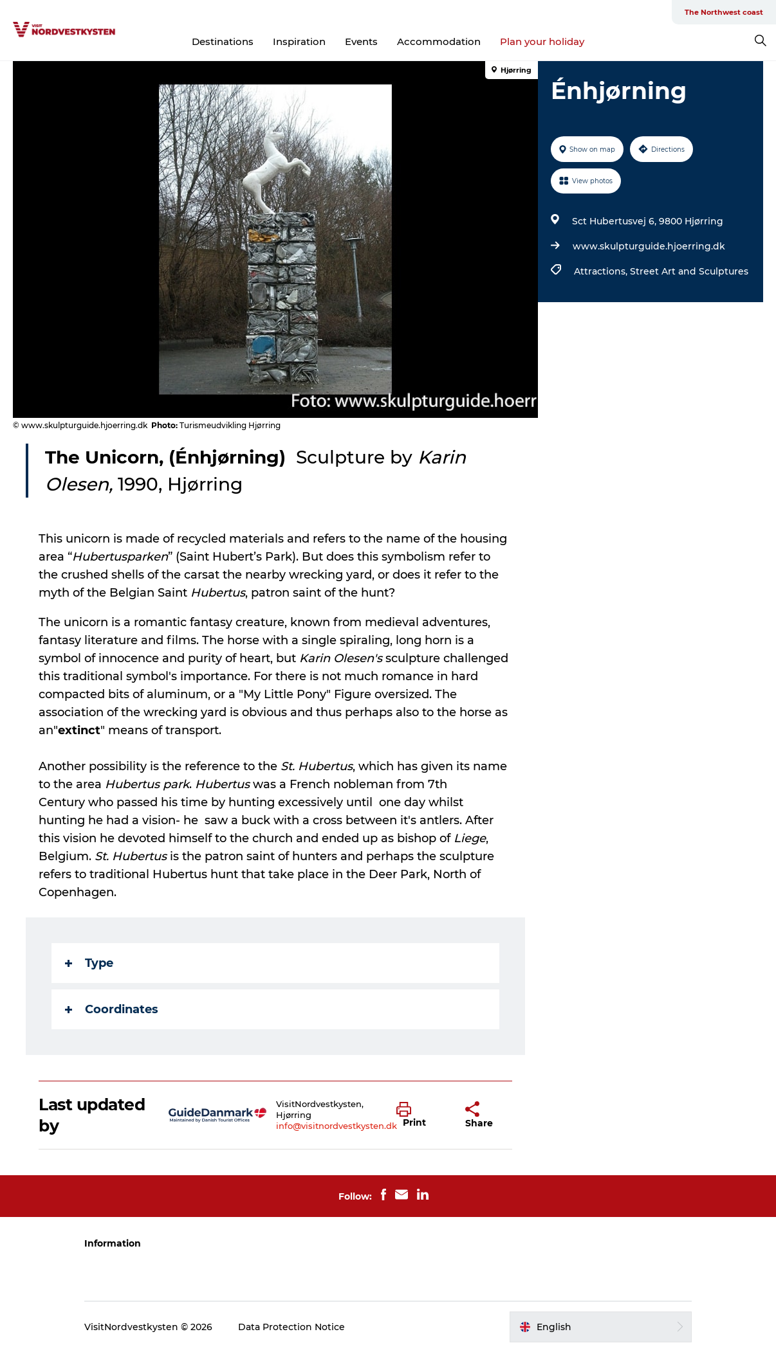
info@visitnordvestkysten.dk (336, 1126)
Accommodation (439, 41)
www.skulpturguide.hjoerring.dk (649, 246)
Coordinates (111, 1009)
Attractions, (602, 271)
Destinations (223, 41)
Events (361, 41)
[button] (421, 1115)
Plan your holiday (542, 41)
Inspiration (299, 41)
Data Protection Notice (291, 1327)
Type (89, 963)
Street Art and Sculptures (689, 271)
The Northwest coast (724, 12)
